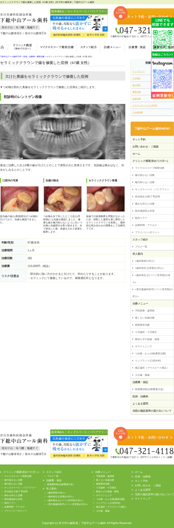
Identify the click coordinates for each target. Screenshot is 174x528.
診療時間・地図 (162, 48)
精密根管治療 (142, 324)
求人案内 (137, 253)
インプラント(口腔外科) (148, 360)
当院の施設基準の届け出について (152, 410)
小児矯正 (136, 78)
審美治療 (136, 92)
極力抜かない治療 (145, 175)
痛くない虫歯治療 (145, 317)
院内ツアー (141, 218)
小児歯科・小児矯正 (146, 332)
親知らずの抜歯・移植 (147, 339)
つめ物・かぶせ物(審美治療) (150, 353)
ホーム (4, 48)
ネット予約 (138, 139)
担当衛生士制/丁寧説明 (147, 196)
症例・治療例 (140, 396)
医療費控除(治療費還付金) (149, 389)
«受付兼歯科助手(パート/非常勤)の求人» (152, 293)
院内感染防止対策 (145, 210)
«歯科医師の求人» (145, 260)
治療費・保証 (137, 48)
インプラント (138, 71)
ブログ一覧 (141, 246)
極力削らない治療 (145, 182)
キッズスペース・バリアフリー (152, 189)
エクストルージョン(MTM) (144, 105)
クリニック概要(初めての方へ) (22, 48)
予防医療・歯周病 (145, 310)
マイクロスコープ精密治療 (57, 48)
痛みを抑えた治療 (145, 203)
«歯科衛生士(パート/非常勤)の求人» (151, 279)
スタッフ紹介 (88, 48)
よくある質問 (140, 403)
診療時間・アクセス (146, 225)
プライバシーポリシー (147, 232)
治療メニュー (112, 48)
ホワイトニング (143, 346)
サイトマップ (143, 498)
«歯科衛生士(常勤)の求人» (149, 268)
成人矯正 (136, 85)
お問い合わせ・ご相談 (145, 146)
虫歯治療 (136, 98)
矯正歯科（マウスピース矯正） (152, 367)
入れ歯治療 (137, 112)
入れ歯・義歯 (142, 375)
